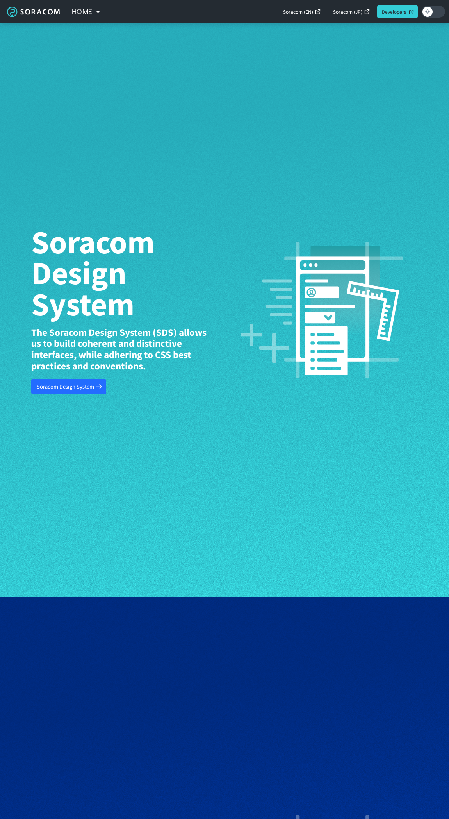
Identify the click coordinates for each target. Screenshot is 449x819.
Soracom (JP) (347, 11)
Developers (394, 11)
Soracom (33, 12)
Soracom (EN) (298, 11)
